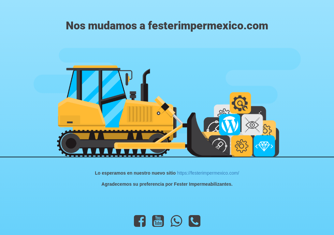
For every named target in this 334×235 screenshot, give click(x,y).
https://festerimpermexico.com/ (207, 173)
